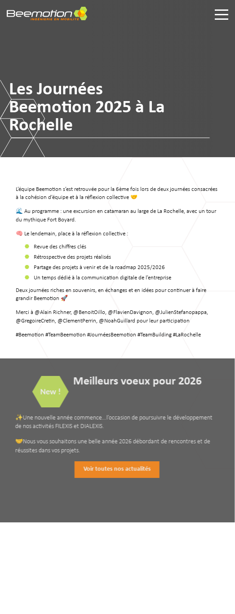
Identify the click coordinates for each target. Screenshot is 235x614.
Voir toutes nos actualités (114, 469)
